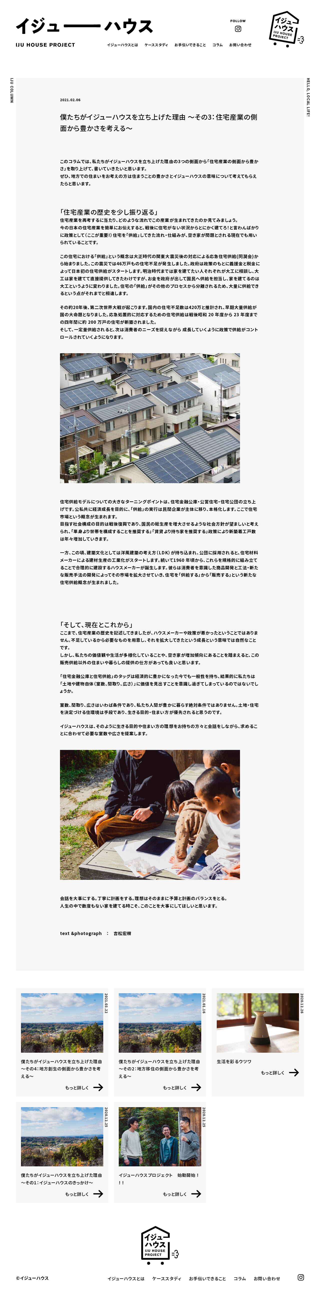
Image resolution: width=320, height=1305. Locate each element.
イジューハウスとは (122, 44)
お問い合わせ (240, 44)
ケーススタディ (156, 44)
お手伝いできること (190, 44)
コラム (217, 44)
